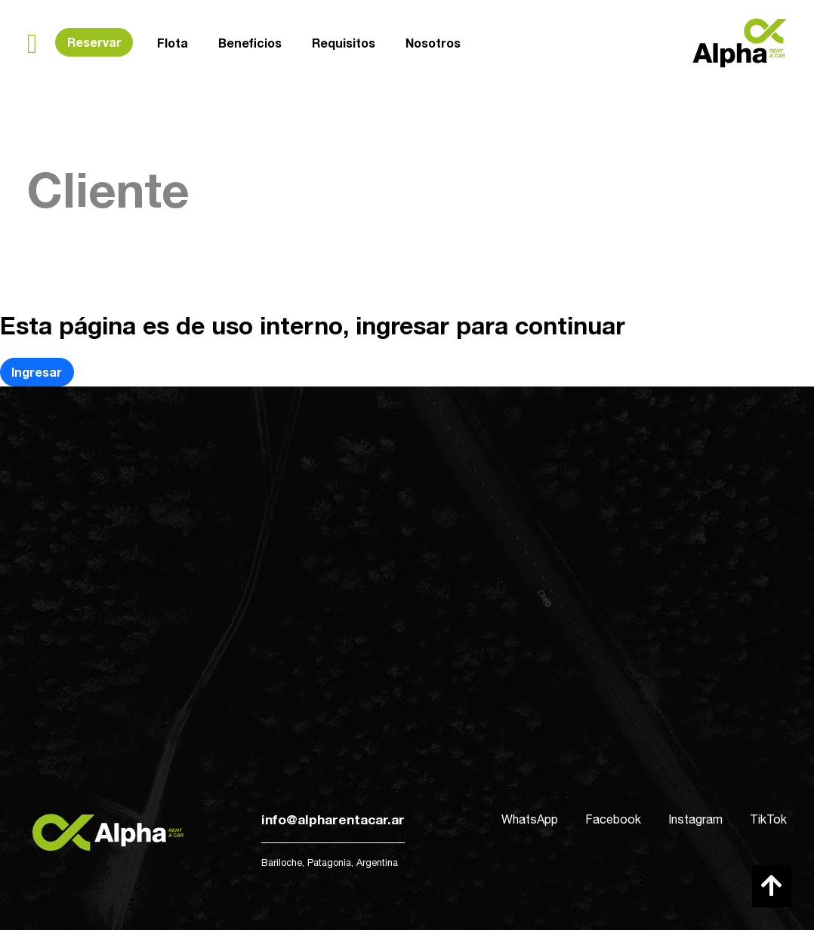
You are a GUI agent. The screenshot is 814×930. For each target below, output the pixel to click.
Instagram (695, 819)
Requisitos (343, 41)
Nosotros (433, 39)
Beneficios (250, 42)
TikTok (768, 819)
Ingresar (36, 372)
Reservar (94, 42)
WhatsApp (529, 819)
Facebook (613, 819)
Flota (172, 42)
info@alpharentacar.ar (333, 819)
